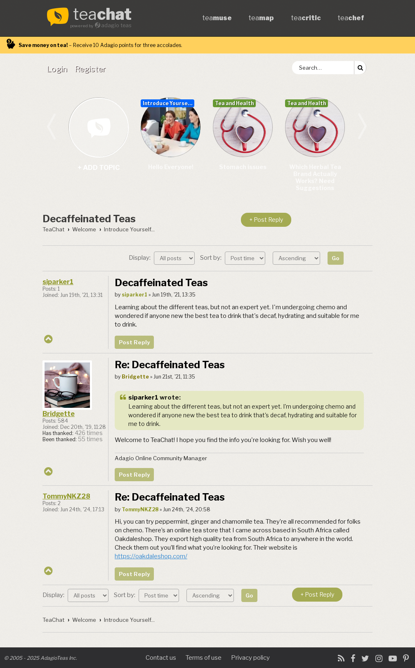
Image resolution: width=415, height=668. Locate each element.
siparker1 (57, 282)
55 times (90, 439)
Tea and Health (234, 103)
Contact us (161, 657)
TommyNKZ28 (66, 496)
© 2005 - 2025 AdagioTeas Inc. (40, 658)
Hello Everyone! (170, 166)
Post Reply (134, 342)
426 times (89, 433)
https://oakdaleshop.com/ (151, 556)
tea (102, 15)
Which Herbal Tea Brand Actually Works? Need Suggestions (315, 177)
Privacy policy (250, 657)
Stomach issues (242, 166)
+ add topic (98, 127)
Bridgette (58, 414)
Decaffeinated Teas (89, 219)
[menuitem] (59, 69)
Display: (162, 257)
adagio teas (116, 25)
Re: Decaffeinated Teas (170, 365)
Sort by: (232, 257)
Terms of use (204, 657)
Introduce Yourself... (168, 103)
